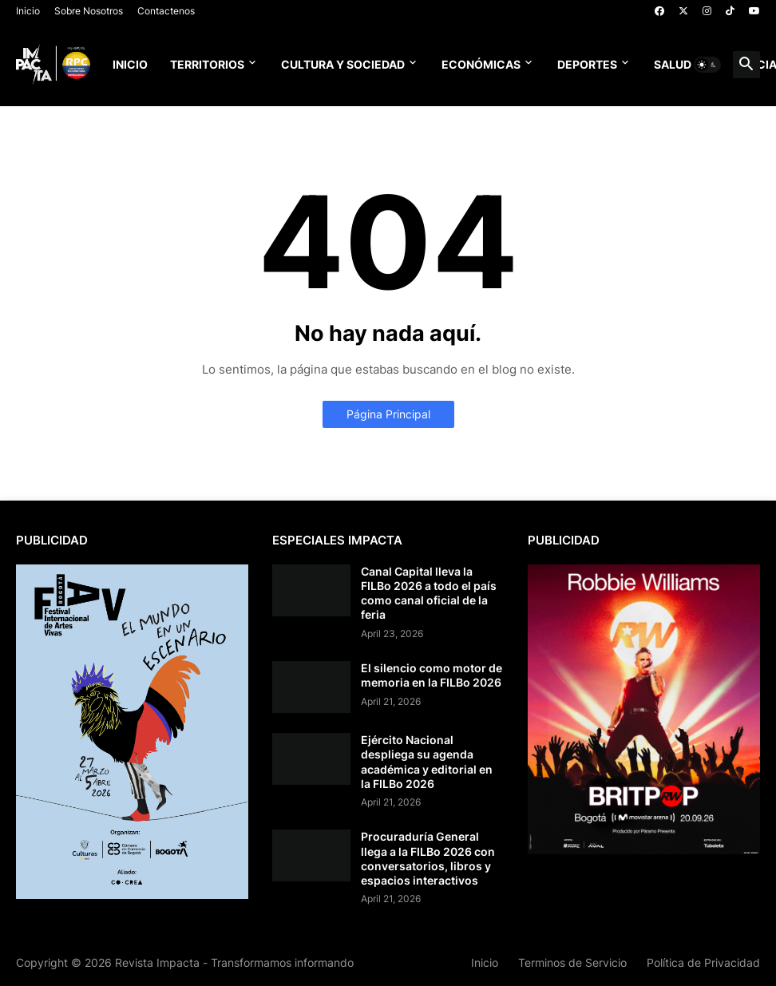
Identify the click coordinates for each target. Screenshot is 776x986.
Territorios (207, 64)
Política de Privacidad (703, 962)
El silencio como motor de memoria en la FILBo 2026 (431, 675)
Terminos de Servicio (572, 962)
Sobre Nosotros (88, 11)
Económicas (481, 64)
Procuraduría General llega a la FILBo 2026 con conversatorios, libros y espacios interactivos (428, 858)
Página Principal (388, 414)
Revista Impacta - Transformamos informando (234, 962)
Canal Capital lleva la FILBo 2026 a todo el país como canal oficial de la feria (429, 593)
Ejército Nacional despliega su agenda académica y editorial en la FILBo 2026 (427, 761)
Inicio (28, 11)
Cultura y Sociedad (343, 64)
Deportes (587, 64)
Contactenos (166, 11)
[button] (707, 65)
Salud (672, 64)
